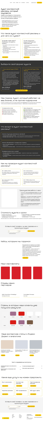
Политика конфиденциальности (12, 233)
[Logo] (4, 2)
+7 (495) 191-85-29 (33, 2)
